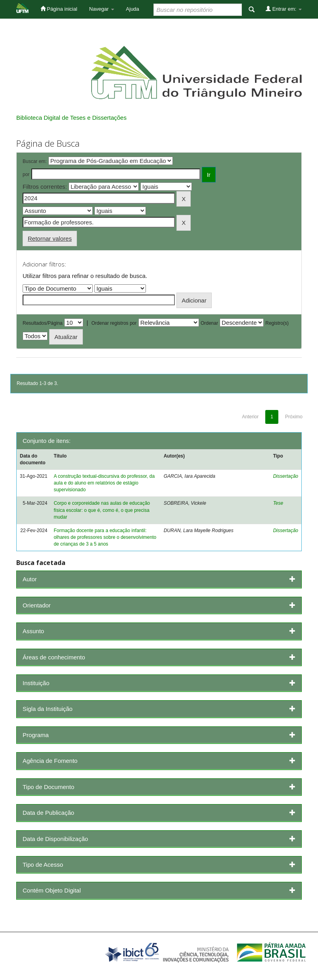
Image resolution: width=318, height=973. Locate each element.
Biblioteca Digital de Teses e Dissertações (71, 117)
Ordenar (209, 323)
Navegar (101, 9)
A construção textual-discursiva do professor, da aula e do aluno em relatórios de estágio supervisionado (104, 482)
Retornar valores (50, 238)
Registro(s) (277, 323)
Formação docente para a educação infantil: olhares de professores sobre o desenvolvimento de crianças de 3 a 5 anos (105, 537)
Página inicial (58, 9)
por (26, 174)
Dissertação (285, 476)
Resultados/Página (43, 323)
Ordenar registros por (113, 323)
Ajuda (132, 9)
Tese (278, 503)
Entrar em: (284, 9)
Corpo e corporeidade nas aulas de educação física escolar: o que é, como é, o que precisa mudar (102, 509)
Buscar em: (35, 161)
